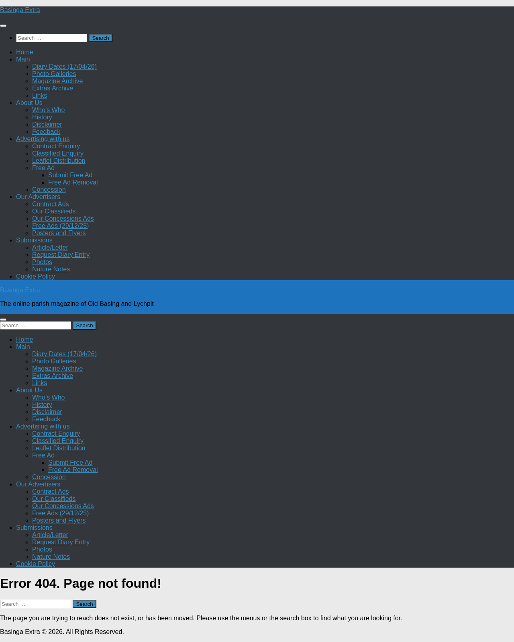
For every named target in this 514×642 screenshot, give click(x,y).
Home (24, 52)
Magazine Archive (57, 81)
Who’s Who (48, 110)
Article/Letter (50, 247)
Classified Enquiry (58, 153)
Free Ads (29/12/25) (60, 225)
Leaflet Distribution (59, 160)
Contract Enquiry (56, 146)
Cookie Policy (35, 276)
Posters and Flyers (59, 233)
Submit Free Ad (70, 175)
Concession (49, 189)
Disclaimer (47, 124)
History (42, 117)
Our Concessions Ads (63, 218)
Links (39, 95)
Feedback (46, 131)
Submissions (34, 240)
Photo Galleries (54, 73)
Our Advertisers (38, 196)
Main (23, 59)
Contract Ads (50, 204)
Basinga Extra (20, 9)
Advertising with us (42, 138)
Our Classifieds (53, 211)
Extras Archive (52, 88)
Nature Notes (51, 269)
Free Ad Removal (73, 182)
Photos (42, 261)
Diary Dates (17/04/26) (64, 66)
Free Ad (43, 167)
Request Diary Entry (61, 254)
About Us (29, 102)
